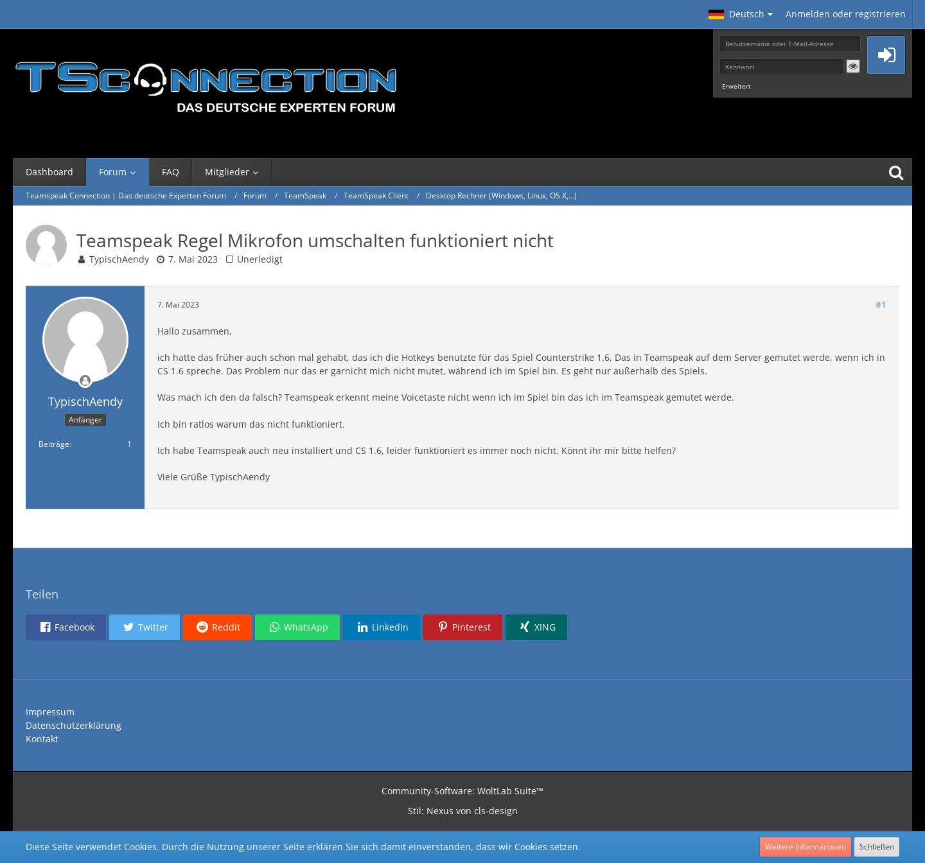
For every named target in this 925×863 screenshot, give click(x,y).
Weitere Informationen (805, 846)
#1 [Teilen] (881, 305)
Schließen (876, 846)
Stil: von (463, 811)
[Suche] (896, 172)
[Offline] (85, 381)
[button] (740, 14)
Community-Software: (462, 791)
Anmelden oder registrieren (846, 14)
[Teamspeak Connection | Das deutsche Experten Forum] (205, 83)
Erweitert (736, 86)
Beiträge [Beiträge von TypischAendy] (54, 444)
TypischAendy (119, 259)
